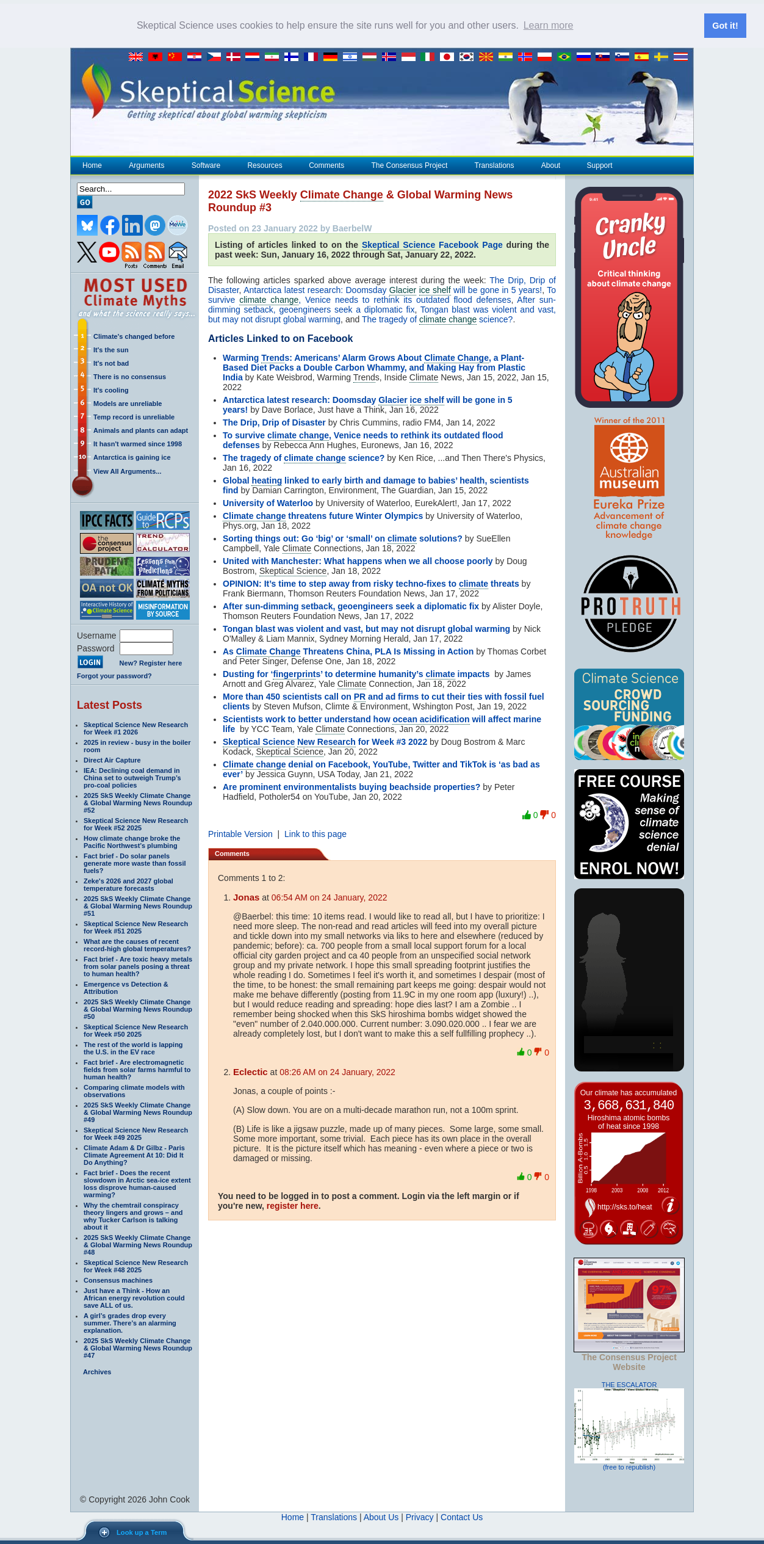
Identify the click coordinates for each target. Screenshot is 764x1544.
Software (205, 165)
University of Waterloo (268, 502)
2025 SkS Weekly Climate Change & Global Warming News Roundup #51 (138, 905)
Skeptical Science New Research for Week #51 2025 (136, 926)
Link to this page (315, 833)
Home (92, 165)
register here (293, 1205)
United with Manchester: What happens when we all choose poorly (358, 560)
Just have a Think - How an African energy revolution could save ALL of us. (134, 1297)
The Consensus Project (409, 165)
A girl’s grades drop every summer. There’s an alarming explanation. (130, 1322)
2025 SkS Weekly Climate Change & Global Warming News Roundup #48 (138, 1244)
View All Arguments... (127, 470)
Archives (97, 1371)
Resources (264, 165)
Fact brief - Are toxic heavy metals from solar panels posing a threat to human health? (138, 966)
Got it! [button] (725, 26)
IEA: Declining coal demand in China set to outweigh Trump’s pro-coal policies (132, 777)
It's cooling (111, 389)
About (550, 165)
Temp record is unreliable (134, 416)
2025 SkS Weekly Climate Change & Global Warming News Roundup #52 (138, 802)
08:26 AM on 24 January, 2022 (337, 1071)
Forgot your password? (114, 675)
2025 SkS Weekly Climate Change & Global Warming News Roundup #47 (138, 1347)
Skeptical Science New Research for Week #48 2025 (136, 1265)
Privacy (420, 1516)
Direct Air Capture (112, 759)
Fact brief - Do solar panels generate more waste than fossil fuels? (135, 863)
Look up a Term (142, 1532)
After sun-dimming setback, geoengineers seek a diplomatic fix (382, 304)
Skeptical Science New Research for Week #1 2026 (136, 727)
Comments (326, 165)
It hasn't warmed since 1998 (137, 443)
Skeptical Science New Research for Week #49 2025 (136, 1133)
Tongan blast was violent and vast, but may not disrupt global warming (366, 628)
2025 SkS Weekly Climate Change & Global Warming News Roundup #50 (138, 1009)
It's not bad (111, 362)
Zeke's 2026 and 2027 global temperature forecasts (128, 884)
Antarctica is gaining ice (132, 456)
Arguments (146, 165)
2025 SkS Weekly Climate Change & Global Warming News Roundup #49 (138, 1112)
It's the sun (111, 349)
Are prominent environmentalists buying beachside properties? (351, 786)
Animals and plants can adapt (140, 429)
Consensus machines (118, 1279)
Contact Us (462, 1516)
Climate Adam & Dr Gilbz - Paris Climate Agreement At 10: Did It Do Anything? (134, 1154)
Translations (494, 165)
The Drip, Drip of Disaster (274, 422)
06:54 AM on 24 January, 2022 (329, 897)
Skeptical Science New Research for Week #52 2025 (136, 823)
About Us (381, 1516)
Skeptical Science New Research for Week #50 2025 (136, 1030)
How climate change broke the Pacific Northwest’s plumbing (132, 841)
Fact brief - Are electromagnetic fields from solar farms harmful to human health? (137, 1069)
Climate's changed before (134, 335)
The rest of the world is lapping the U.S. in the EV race (133, 1047)
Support (600, 165)
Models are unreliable (127, 403)
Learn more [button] (549, 25)
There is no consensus (129, 376)
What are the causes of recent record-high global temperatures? (137, 944)
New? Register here (151, 662)
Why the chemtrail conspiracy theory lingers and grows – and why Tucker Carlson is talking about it (133, 1215)
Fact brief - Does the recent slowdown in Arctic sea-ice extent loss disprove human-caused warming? (137, 1183)
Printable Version (240, 833)
